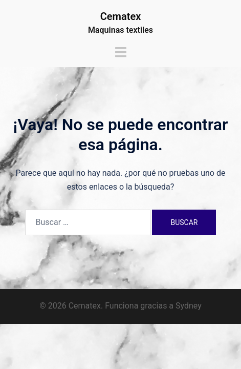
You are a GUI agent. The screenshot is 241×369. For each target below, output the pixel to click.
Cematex (120, 16)
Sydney (189, 306)
